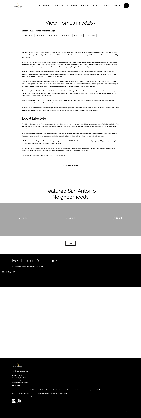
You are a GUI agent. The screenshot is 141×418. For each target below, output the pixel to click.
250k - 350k (53, 36)
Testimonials (43, 390)
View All (70, 243)
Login (90, 390)
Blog (68, 390)
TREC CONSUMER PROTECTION (21, 393)
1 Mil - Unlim (90, 36)
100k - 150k (28, 36)
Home (13, 390)
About (22, 390)
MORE (115, 5)
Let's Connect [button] (70, 330)
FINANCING (85, 5)
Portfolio (32, 390)
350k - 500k (65, 36)
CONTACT (105, 5)
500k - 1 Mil (78, 36)
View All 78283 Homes (70, 166)
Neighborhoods (79, 390)
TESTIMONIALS (72, 5)
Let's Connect (101, 390)
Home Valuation (57, 390)
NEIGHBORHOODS (45, 5)
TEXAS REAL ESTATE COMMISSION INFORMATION (52, 393)
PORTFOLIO (59, 5)
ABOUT (95, 5)
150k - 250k (40, 36)
